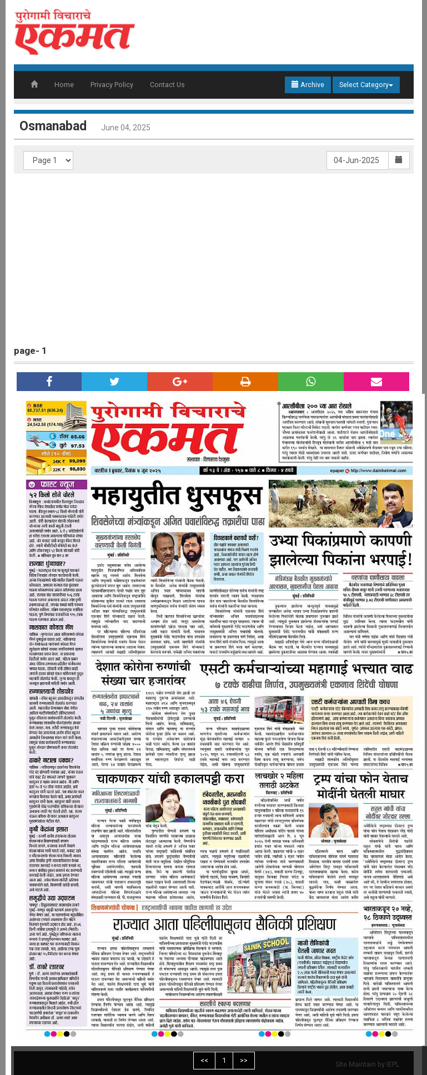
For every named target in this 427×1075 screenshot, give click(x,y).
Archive (308, 84)
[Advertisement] (219, 256)
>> (244, 1060)
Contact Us (167, 84)
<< (204, 1060)
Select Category (366, 84)
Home (64, 84)
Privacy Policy (112, 84)
